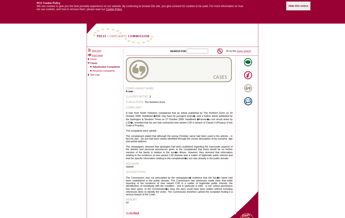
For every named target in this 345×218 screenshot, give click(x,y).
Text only (96, 48)
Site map (95, 72)
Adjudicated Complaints (106, 64)
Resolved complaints (103, 68)
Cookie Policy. (114, 7)
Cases (93, 61)
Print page (97, 53)
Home (93, 57)
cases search (244, 49)
